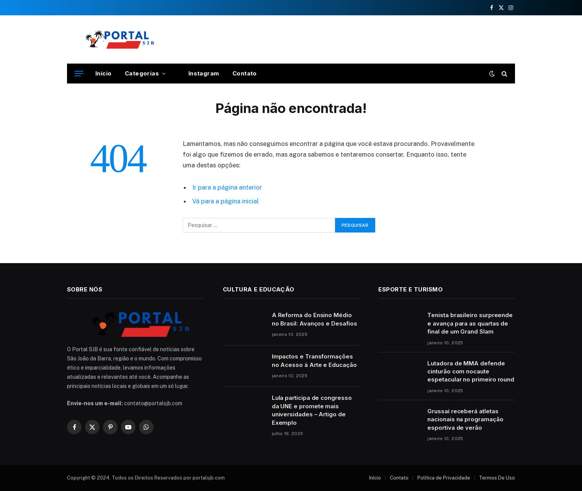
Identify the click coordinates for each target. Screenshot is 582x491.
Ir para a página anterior (227, 187)
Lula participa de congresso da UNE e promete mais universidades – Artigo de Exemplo (312, 410)
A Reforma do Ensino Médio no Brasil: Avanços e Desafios (314, 319)
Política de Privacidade (443, 478)
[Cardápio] (79, 73)
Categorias (142, 73)
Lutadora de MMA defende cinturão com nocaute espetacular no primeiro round (470, 371)
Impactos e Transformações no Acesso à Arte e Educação (314, 360)
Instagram (199, 73)
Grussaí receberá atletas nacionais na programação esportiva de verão (465, 419)
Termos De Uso (497, 478)
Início (103, 73)
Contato (244, 73)
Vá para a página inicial (225, 201)
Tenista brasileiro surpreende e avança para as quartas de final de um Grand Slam (470, 323)
